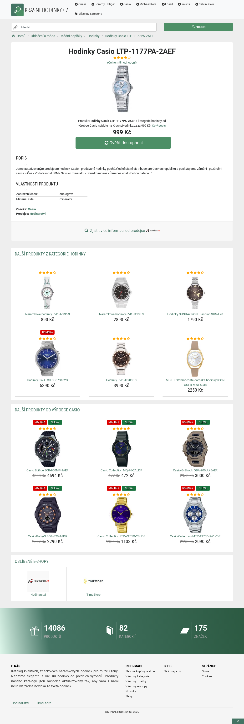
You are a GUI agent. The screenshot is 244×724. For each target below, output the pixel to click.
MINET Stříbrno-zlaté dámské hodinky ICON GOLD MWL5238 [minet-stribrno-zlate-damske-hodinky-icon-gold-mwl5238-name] (195, 382)
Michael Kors (146, 4)
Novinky (131, 691)
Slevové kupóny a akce (140, 671)
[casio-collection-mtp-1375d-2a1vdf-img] (195, 515)
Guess (80, 4)
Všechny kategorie (88, 13)
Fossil (167, 4)
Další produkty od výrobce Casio (47, 409)
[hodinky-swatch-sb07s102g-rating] (47, 338)
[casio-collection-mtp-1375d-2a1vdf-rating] (195, 494)
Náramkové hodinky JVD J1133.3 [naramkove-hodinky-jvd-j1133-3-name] (121, 314)
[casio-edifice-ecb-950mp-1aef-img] (47, 449)
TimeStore (43, 703)
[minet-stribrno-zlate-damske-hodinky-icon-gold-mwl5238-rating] (195, 338)
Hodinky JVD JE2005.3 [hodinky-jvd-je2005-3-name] (121, 380)
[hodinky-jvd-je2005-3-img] (121, 359)
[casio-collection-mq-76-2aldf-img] (121, 449)
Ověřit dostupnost (123, 143)
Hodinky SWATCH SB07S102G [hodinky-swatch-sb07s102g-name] (47, 380)
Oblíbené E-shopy (31, 561)
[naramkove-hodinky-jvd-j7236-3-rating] (47, 272)
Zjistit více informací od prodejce (122, 231)
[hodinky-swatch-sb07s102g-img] (47, 359)
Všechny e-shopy (136, 686)
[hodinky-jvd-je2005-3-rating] (121, 338)
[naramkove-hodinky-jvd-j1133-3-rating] (121, 272)
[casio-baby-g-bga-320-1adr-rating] (47, 494)
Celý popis (159, 125)
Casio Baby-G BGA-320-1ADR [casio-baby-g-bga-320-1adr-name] (47, 536)
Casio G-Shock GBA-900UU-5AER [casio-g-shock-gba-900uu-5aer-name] (195, 470)
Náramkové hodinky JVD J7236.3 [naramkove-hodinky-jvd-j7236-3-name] (47, 314)
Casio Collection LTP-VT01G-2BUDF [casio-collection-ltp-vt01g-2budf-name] (121, 536)
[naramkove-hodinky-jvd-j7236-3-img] (47, 293)
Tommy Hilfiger (103, 4)
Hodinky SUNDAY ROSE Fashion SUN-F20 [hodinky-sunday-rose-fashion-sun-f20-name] (195, 314)
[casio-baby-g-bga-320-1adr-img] (47, 515)
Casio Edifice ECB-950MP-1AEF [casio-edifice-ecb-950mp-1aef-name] (47, 470)
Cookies (207, 676)
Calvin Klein (204, 4)
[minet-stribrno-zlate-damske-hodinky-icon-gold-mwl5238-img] (195, 359)
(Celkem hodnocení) (122, 62)
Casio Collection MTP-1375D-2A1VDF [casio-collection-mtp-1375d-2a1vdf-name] (195, 536)
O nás (205, 671)
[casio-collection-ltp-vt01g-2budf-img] (121, 515)
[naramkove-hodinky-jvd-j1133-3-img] (121, 293)
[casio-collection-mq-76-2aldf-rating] (121, 428)
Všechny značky (136, 681)
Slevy (129, 696)
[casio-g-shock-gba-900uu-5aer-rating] (195, 428)
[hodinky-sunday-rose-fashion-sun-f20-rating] (195, 272)
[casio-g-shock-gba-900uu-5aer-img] (195, 449)
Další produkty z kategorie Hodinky (50, 253)
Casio (125, 4)
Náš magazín (172, 671)
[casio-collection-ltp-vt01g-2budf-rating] (121, 494)
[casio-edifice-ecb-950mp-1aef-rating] (47, 428)
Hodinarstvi (38, 213)
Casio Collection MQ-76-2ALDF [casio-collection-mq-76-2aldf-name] (121, 470)
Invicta (184, 4)
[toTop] (238, 721)
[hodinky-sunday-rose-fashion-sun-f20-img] (195, 293)
